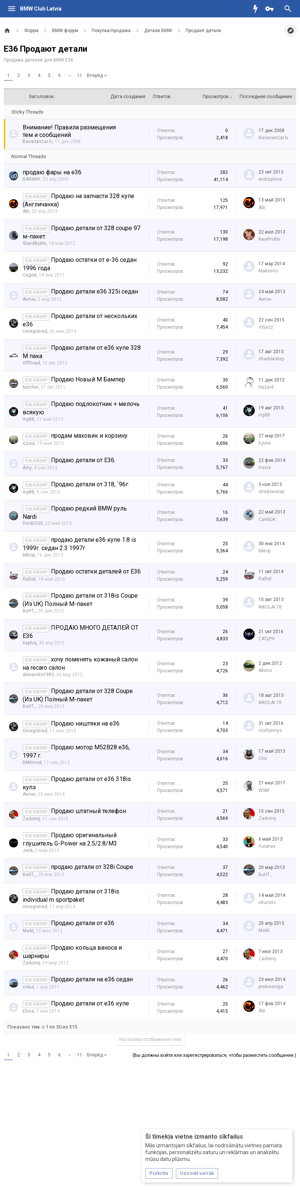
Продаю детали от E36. (83, 460)
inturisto (267, 902)
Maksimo (268, 271)
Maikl (28, 930)
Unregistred (35, 331)
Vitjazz (265, 327)
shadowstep (271, 358)
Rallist (29, 579)
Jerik (28, 850)
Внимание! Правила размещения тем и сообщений (69, 131)
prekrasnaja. (271, 986)
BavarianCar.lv (37, 141)
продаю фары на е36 (52, 172)
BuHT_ (29, 610)
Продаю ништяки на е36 (85, 723)
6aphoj (30, 643)
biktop (29, 555)
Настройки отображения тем (150, 1039)
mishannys (270, 730)
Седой (30, 275)
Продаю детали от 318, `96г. (90, 484)
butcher (30, 387)
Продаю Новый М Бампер (88, 379)
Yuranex (266, 846)
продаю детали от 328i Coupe (92, 866)
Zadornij (31, 818)
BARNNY (31, 179)
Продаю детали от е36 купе (90, 1003)
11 (79, 75)
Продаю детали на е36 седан (92, 979)
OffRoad (31, 363)
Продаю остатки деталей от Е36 (96, 571)
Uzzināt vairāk (197, 1173)
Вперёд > (97, 75)
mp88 (28, 419)
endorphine (270, 179)
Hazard (266, 387)
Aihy (27, 467)
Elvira (28, 1011)
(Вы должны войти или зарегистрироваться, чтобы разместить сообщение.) (214, 1055)
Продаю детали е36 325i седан (94, 291)
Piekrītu (158, 1173)
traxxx (264, 467)
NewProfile (269, 239)
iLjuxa (29, 443)
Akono (265, 670)
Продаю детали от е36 (82, 923)
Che (262, 758)
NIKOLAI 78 (270, 607)
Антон (29, 299)
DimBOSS (33, 523)
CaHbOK (266, 519)
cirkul (28, 987)
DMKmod (32, 762)
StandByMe (34, 243)
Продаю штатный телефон (88, 811)
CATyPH (266, 638)
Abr (26, 211)
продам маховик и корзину (89, 435)
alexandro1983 (38, 674)
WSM (263, 790)
